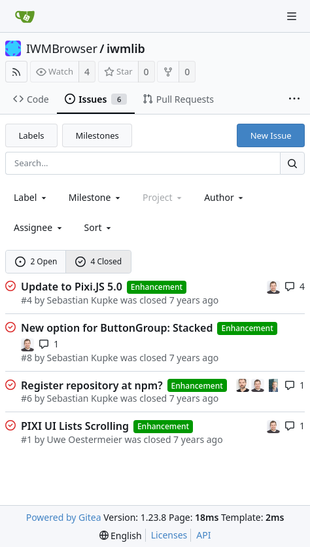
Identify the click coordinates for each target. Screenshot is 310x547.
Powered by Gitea (63, 517)
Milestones (97, 135)
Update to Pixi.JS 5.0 (71, 286)
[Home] (25, 16)
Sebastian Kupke (82, 300)
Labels (31, 135)
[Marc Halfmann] (244, 384)
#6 (26, 398)
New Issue (271, 135)
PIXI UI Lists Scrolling (75, 425)
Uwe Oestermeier (84, 439)
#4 (26, 300)
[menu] (99, 227)
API (203, 535)
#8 (26, 357)
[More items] (294, 99)
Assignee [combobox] (39, 227)
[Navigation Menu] (291, 16)
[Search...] (292, 163)
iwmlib (126, 48)
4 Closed (98, 261)
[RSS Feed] (16, 71)
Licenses (169, 535)
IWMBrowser (61, 48)
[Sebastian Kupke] (273, 286)
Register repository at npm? (92, 385)
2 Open (36, 261)
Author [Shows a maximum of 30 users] (224, 197)
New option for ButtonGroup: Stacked (117, 327)
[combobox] (31, 197)
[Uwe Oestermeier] (273, 384)
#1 (26, 439)
